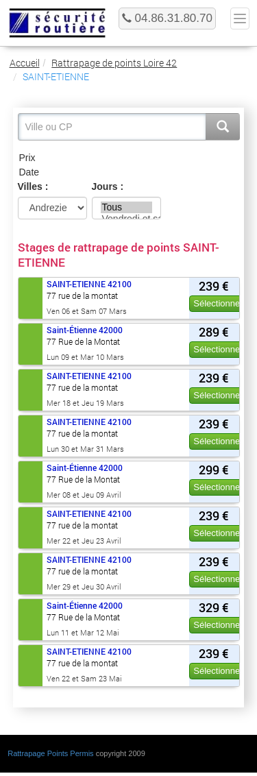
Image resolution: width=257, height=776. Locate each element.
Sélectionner (218, 303)
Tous (127, 207)
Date (129, 172)
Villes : (33, 186)
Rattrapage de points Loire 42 (114, 62)
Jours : (108, 186)
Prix (129, 158)
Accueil (25, 62)
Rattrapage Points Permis (50, 753)
